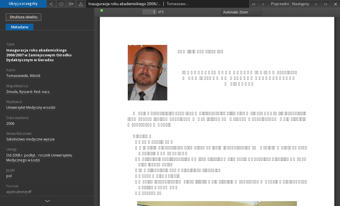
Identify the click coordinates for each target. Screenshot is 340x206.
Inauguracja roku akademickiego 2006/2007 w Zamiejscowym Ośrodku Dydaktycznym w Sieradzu (39, 55)
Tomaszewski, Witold (23, 75)
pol (9, 175)
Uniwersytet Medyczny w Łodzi (30, 107)
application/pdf (18, 191)
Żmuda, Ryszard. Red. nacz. (28, 91)
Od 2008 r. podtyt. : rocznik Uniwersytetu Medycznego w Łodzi (39, 158)
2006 (10, 123)
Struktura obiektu (23, 17)
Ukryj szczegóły (23, 3)
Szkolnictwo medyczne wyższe (30, 139)
